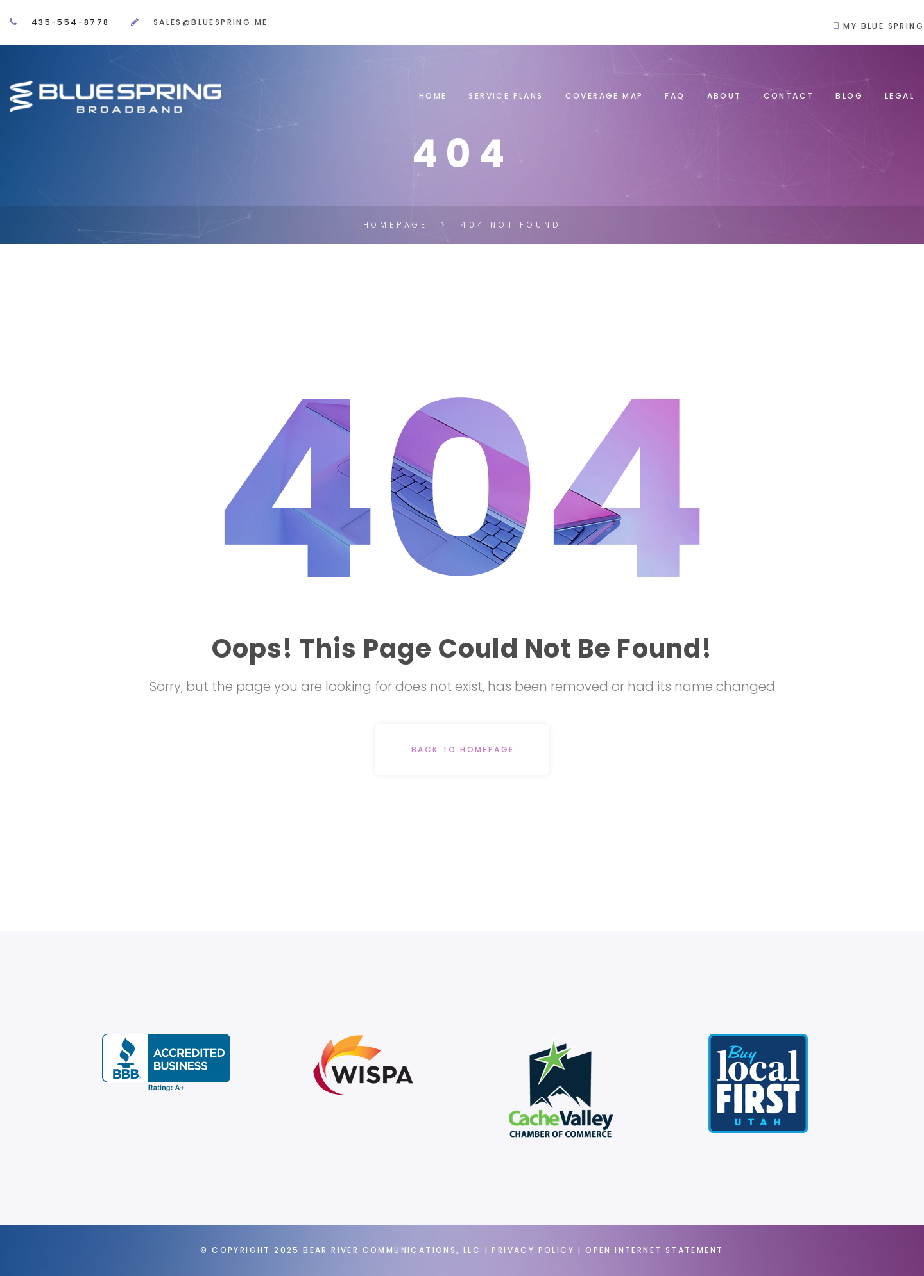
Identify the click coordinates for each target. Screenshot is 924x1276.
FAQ (675, 95)
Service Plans (505, 95)
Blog (849, 95)
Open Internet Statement (654, 1250)
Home (433, 95)
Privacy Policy (533, 1250)
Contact (789, 95)
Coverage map (604, 95)
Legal (899, 95)
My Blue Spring (882, 26)
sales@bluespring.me (210, 22)
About (724, 95)
